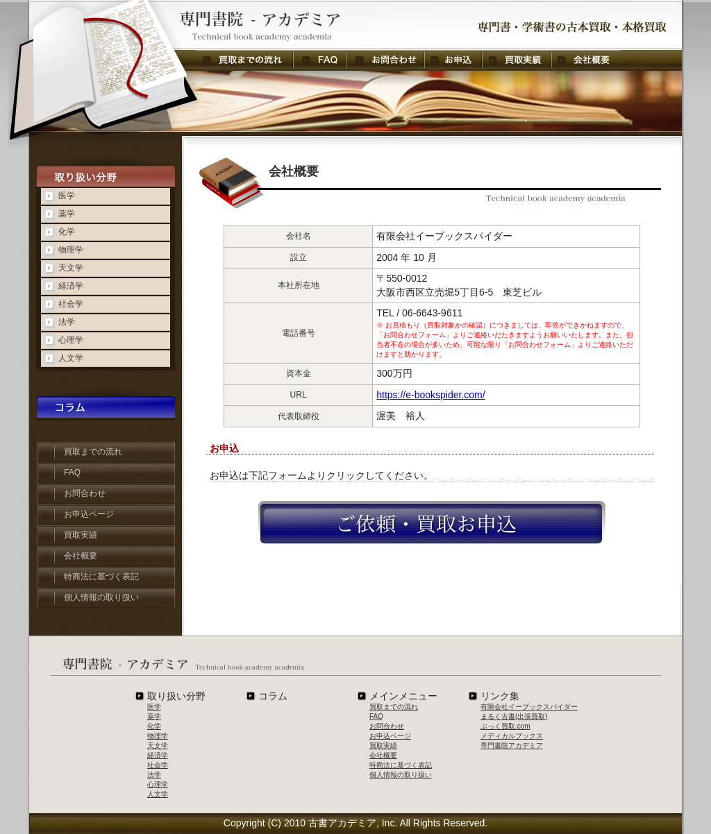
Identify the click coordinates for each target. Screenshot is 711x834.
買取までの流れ (244, 60)
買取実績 (516, 60)
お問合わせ (385, 60)
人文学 (70, 358)
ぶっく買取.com (505, 726)
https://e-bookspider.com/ (430, 394)
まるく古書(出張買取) (514, 716)
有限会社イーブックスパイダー (529, 706)
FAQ (319, 60)
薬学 (66, 214)
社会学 (70, 304)
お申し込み (453, 60)
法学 (66, 322)
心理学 (70, 340)
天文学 (70, 268)
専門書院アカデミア (511, 745)
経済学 (70, 286)
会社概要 (586, 60)
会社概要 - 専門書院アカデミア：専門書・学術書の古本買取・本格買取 (202, 25)
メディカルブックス (511, 736)
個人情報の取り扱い (101, 597)
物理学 (70, 250)
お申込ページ (89, 514)
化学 (66, 232)
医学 (66, 196)
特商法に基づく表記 (101, 576)
